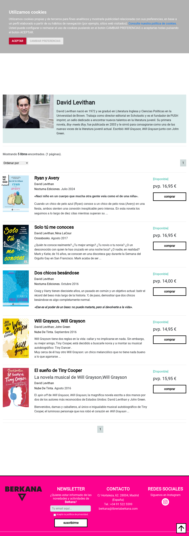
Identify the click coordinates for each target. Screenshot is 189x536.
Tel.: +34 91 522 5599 (118, 504)
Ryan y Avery (46, 178)
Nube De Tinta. (44, 332)
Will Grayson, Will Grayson (59, 321)
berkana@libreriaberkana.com (118, 508)
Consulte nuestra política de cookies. (152, 23)
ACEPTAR (17, 40)
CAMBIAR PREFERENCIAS (45, 40)
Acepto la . (72, 514)
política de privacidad (77, 514)
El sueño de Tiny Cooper (58, 370)
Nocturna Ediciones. (47, 189)
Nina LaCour (63, 233)
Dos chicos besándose (56, 273)
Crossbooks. (42, 238)
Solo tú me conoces (54, 227)
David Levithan (44, 184)
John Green (62, 327)
